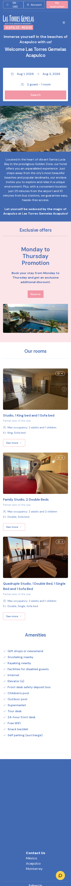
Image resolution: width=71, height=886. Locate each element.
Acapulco (33, 863)
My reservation (57, 4)
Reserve (36, 294)
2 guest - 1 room (36, 84)
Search (35, 95)
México (31, 858)
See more (15, 443)
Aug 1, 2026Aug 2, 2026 (35, 74)
